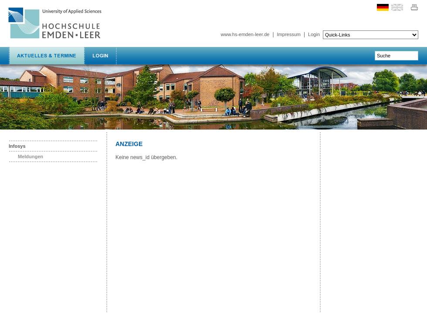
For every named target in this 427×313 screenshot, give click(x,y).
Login (314, 34)
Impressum (289, 34)
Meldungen (30, 156)
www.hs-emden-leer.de (245, 34)
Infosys (17, 146)
